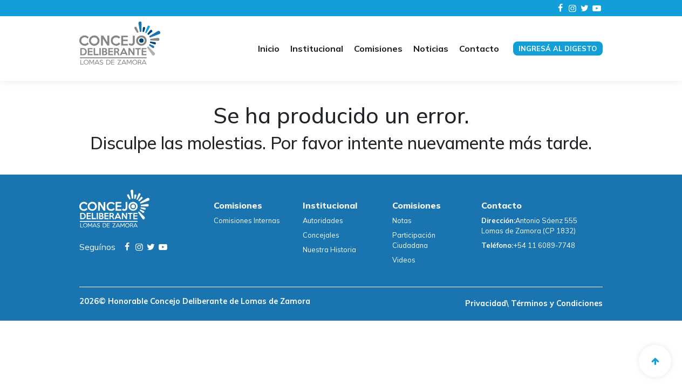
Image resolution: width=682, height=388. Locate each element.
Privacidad (485, 303)
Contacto (479, 48)
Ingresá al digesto (558, 48)
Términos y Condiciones (556, 303)
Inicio (268, 48)
